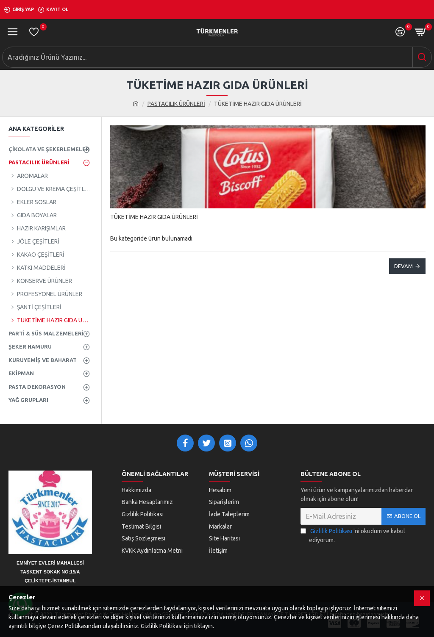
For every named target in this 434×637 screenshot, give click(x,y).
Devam (403, 266)
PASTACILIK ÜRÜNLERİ (176, 103)
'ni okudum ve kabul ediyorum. (352, 535)
